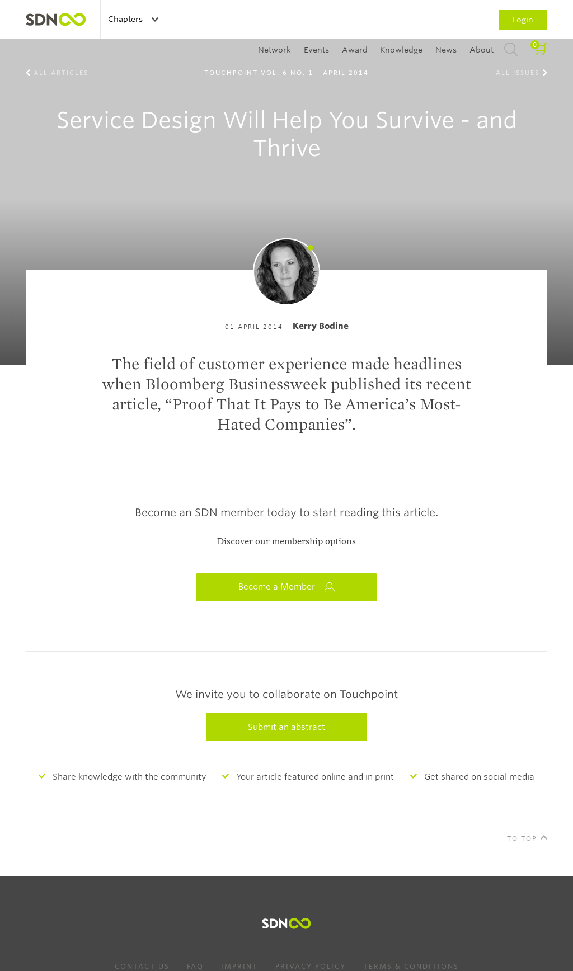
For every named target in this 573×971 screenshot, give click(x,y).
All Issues (517, 73)
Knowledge (401, 49)
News (446, 49)
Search (511, 49)
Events (316, 49)
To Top (522, 838)
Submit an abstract (286, 727)
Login (523, 19)
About (481, 49)
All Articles (61, 73)
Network (274, 49)
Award (355, 49)
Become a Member (286, 587)
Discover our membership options (286, 541)
